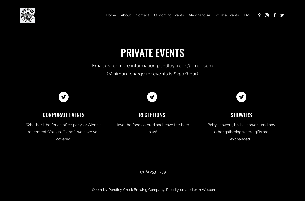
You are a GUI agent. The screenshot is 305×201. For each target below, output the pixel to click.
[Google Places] (259, 15)
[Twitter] (282, 15)
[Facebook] (274, 15)
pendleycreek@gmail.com (185, 65)
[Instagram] (267, 15)
